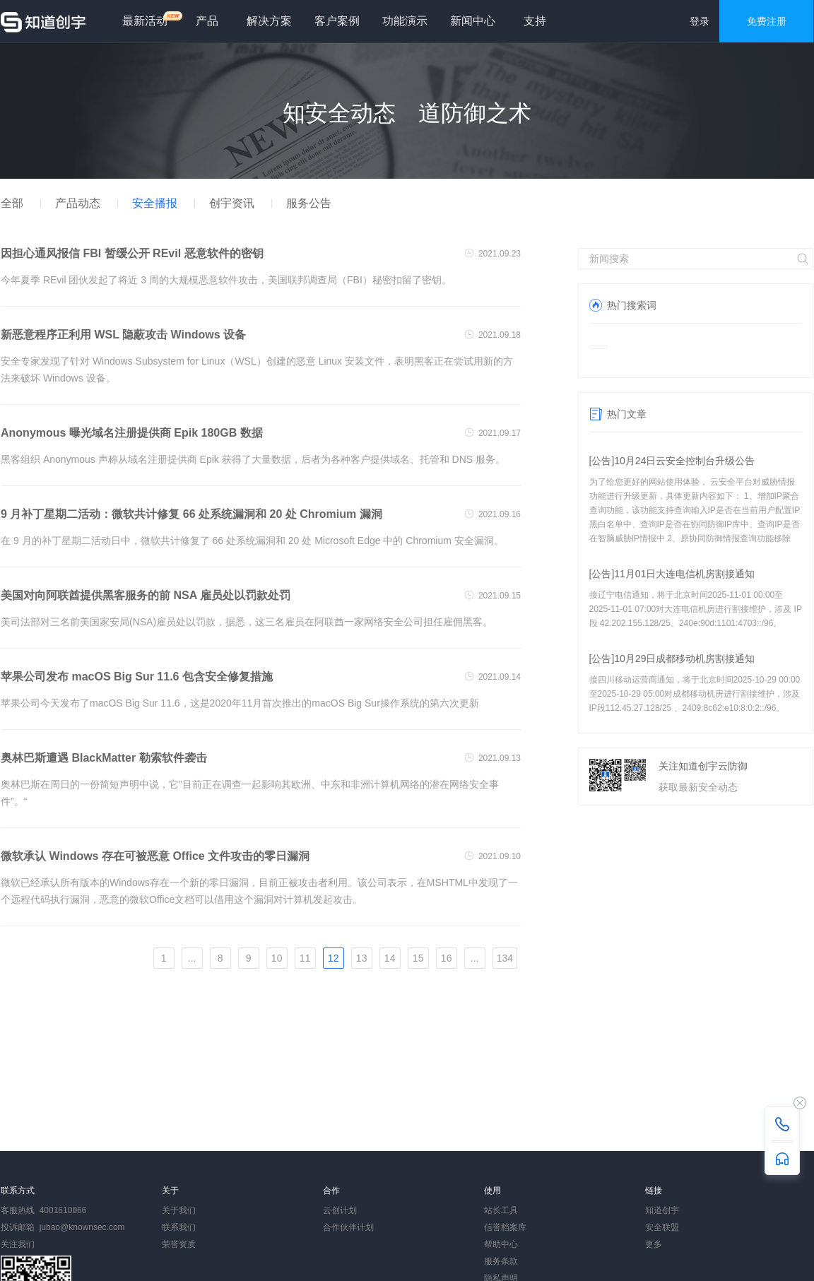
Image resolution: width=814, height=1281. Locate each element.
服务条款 (501, 1261)
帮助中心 (501, 1244)
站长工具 (501, 1210)
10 (277, 958)
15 (418, 958)
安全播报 (154, 203)
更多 (653, 1244)
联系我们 (179, 1227)
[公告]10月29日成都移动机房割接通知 (672, 658)
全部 (12, 203)
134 (505, 958)
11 (305, 958)
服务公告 (308, 203)
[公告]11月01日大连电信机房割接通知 (672, 573)
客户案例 (337, 21)
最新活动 (150, 19)
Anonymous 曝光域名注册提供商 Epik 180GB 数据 (132, 433)
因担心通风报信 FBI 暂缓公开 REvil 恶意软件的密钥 (132, 253)
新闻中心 (472, 21)
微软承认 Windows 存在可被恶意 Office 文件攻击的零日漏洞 (155, 856)
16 (446, 958)
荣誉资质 (179, 1244)
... (192, 958)
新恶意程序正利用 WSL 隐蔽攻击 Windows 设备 (123, 335)
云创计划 (340, 1210)
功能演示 (404, 21)
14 (390, 958)
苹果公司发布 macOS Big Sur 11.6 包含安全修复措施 (137, 677)
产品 (207, 21)
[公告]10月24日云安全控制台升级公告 (672, 460)
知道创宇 (662, 1210)
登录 (699, 21)
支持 (535, 21)
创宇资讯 (231, 203)
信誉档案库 (505, 1227)
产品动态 (77, 203)
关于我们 (179, 1210)
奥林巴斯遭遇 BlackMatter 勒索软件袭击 (104, 758)
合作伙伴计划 (348, 1227)
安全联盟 (662, 1227)
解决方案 (269, 21)
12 (333, 958)
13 (361, 958)
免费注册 (766, 21)
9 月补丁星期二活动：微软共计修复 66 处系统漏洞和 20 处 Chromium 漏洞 (191, 514)
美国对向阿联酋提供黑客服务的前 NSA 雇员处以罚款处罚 (145, 595)
